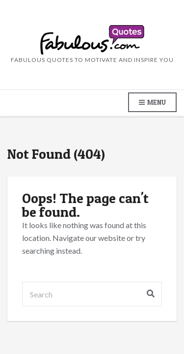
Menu (152, 102)
